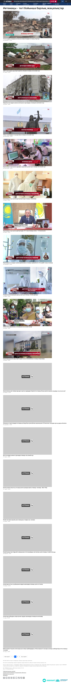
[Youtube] (16, 678)
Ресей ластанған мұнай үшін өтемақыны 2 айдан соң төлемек (19, 519)
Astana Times (4, 4)
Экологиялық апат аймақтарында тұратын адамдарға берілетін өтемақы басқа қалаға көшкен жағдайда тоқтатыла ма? (34, 391)
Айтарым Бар (18, 4)
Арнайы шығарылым (26, 4)
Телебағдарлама (40, 1)
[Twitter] (6, 678)
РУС (66, 1)
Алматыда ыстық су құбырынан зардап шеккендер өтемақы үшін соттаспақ (23, 584)
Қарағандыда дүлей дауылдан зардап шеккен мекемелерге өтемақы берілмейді (24, 358)
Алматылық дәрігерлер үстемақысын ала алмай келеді (17, 326)
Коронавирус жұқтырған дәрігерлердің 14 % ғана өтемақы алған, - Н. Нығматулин (24, 230)
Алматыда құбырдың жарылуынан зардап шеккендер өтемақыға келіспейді (23, 616)
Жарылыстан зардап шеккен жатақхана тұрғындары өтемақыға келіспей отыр (23, 102)
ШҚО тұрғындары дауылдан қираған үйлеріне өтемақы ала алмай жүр (21, 71)
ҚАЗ (62, 1)
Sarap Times (11, 4)
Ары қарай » (24, 656)
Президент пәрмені (35, 4)
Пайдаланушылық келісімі (9, 671)
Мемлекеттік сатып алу (8, 674)
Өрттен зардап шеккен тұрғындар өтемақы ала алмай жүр (18, 455)
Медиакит (5, 675)
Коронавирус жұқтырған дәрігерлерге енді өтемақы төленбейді (19, 198)
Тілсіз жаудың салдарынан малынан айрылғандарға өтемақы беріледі (21, 38)
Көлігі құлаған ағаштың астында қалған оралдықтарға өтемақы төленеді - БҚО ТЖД (25, 487)
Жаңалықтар (17, 1)
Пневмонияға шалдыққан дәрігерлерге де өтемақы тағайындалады (20, 294)
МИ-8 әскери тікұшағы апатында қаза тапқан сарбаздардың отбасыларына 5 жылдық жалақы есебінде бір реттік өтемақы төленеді (35, 649)
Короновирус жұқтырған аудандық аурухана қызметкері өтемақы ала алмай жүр (24, 166)
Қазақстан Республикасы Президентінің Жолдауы (14, 672)
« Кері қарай (7, 656)
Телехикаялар (31, 1)
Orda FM (47, 1)
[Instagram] (9, 678)
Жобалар (24, 1)
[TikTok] (19, 678)
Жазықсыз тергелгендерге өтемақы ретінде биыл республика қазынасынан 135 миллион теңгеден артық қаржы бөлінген (34, 423)
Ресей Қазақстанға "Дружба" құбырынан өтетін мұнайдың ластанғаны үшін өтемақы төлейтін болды (29, 552)
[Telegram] (14, 678)
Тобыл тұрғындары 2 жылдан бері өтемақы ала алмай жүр (18, 134)
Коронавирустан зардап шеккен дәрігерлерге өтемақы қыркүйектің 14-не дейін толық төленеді (28, 262)
